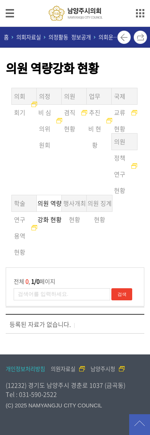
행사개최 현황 (74, 205)
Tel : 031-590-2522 (31, 394)
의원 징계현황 (100, 205)
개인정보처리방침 (25, 369)
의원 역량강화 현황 (50, 205)
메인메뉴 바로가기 (75, 0)
